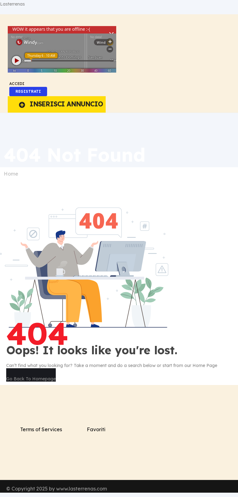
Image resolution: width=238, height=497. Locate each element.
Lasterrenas (12, 4)
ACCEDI (16, 83)
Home (11, 174)
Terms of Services (41, 429)
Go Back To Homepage (31, 379)
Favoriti (96, 429)
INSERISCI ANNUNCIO (61, 104)
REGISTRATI (28, 91)
